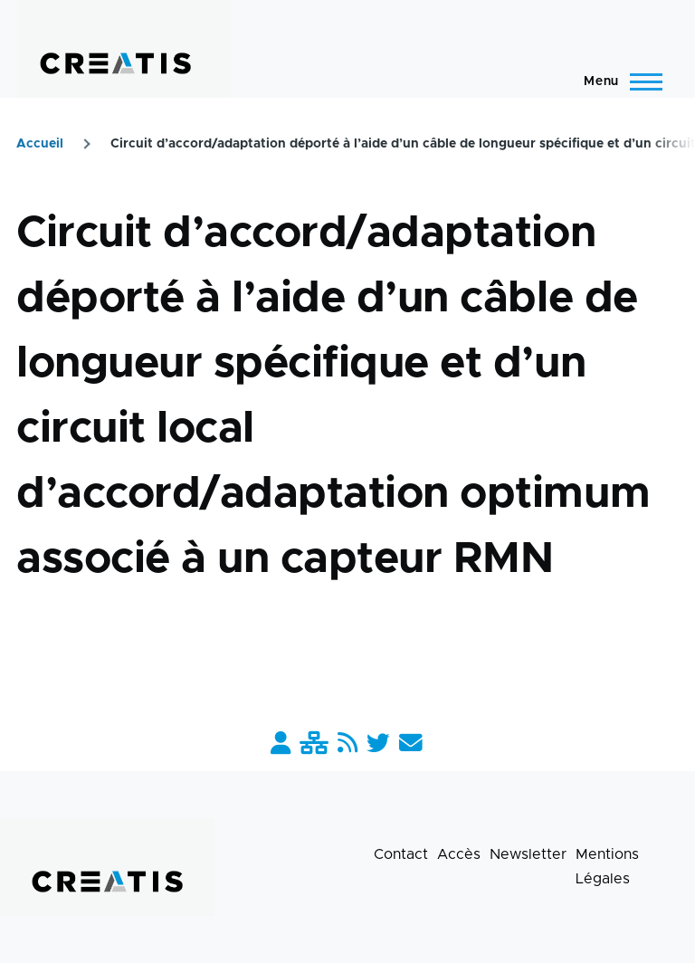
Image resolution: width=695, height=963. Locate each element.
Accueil (39, 144)
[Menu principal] (617, 81)
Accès (459, 854)
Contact (401, 854)
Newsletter (528, 854)
